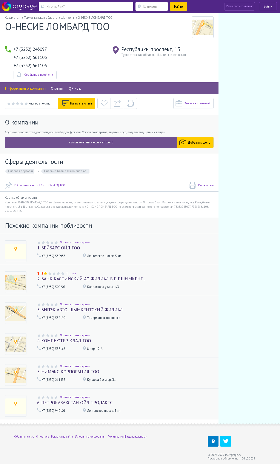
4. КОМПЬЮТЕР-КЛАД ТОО (64, 341)
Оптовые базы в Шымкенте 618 (66, 171)
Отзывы (57, 88)
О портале (42, 436)
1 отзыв (71, 273)
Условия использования (90, 436)
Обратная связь (24, 436)
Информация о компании (25, 88)
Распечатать (201, 185)
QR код (75, 88)
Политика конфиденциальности (127, 436)
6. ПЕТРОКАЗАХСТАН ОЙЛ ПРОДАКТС (75, 403)
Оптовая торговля (20, 171)
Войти (268, 6)
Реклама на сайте (62, 436)
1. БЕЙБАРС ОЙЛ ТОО (58, 248)
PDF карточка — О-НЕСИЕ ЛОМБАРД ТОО (35, 185)
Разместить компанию (239, 6)
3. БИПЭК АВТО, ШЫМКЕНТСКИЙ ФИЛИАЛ (80, 310)
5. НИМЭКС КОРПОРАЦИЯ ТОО (68, 372)
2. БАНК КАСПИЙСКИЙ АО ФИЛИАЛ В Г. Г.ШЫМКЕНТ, (91, 279)
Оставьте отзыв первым (75, 242)
